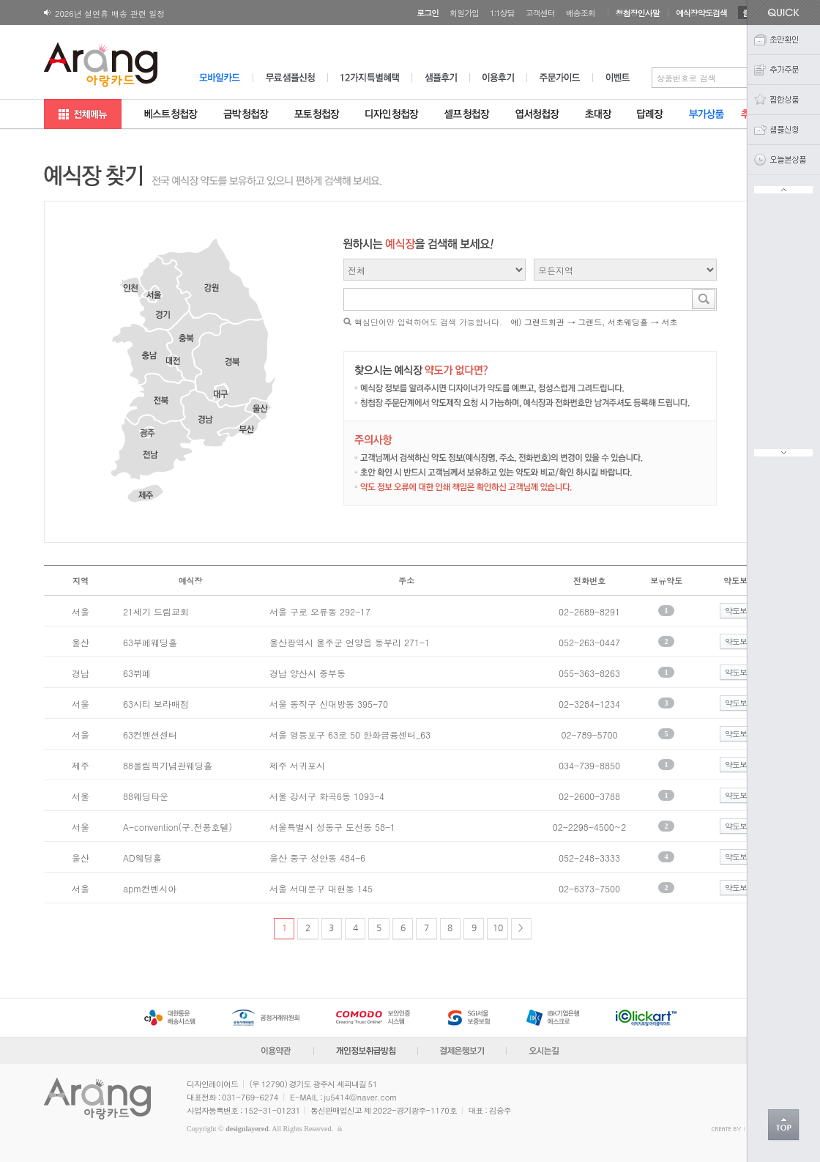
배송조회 (580, 12)
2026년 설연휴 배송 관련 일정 (110, 13)
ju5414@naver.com (361, 1097)
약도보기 (739, 610)
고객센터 (540, 12)
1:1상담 (502, 12)
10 (498, 927)
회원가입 (464, 12)
